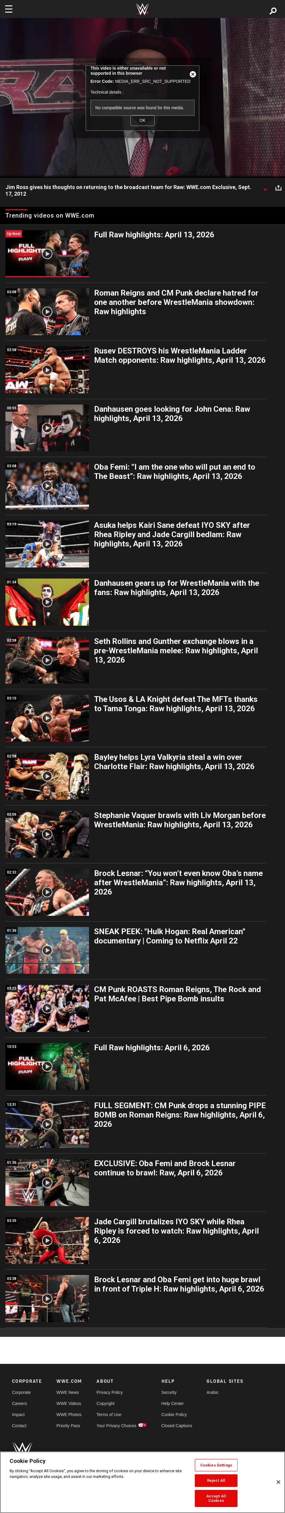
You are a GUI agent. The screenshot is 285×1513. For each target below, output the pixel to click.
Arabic (213, 1392)
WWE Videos (69, 1403)
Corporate (21, 1392)
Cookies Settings (216, 1465)
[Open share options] (278, 187)
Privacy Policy (110, 1392)
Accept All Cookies (216, 1498)
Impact (18, 1414)
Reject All (216, 1480)
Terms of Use (109, 1414)
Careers (19, 1403)
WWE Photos (69, 1414)
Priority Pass (68, 1425)
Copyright (106, 1403)
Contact (19, 1425)
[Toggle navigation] (9, 9)
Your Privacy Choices (116, 1425)
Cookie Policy (174, 1414)
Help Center (172, 1403)
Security (169, 1392)
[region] (142, 1482)
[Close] (278, 1482)
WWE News (68, 1392)
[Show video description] (265, 187)
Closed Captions (176, 1425)
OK (142, 120)
